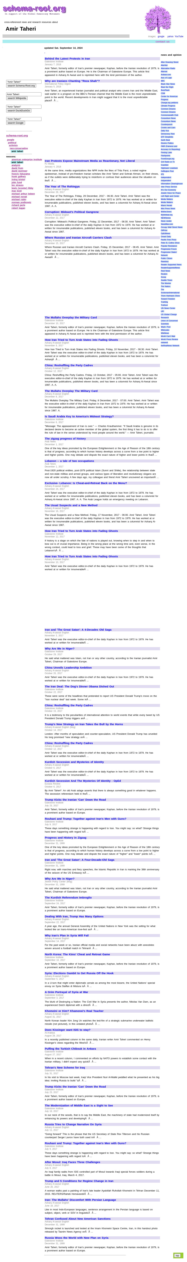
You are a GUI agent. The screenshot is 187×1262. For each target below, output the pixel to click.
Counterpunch (166, 124)
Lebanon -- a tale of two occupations (69, 461)
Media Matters (167, 199)
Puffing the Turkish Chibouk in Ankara (70, 1048)
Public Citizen (166, 258)
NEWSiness (166, 218)
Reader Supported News (171, 265)
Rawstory (165, 262)
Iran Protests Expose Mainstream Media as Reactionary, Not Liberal (90, 160)
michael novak (19, 196)
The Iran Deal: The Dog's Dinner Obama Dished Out (79, 686)
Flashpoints (165, 156)
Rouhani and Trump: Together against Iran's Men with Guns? (85, 818)
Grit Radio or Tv (168, 162)
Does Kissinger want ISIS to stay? (68, 1029)
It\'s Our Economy (168, 190)
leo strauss (18, 185)
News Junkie (166, 221)
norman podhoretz (21, 202)
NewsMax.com (167, 224)
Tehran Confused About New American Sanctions (78, 1218)
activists (13, 145)
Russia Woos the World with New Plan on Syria (76, 1237)
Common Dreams (168, 109)
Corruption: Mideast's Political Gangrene (72, 212)
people (10, 140)
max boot (17, 191)
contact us (163, 41)
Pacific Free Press (168, 240)
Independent (166, 177)
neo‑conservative (19, 148)
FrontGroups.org (167, 159)
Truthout (164, 305)
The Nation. (166, 286)
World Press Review (169, 339)
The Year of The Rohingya (62, 186)
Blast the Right (167, 87)
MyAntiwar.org (166, 215)
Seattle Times (166, 280)
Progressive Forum (169, 249)
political (12, 142)
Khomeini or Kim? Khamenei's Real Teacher (74, 1011)
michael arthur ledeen (23, 194)
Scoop (163, 277)
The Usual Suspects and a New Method (71, 505)
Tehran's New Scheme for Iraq (65, 1067)
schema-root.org (17, 135)
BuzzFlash (165, 90)
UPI (162, 311)
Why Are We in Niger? (60, 648)
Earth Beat (165, 140)
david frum (17, 168)
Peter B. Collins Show (170, 243)
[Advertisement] (75, 129)
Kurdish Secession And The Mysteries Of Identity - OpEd (83, 780)
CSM (163, 93)
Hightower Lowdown (169, 168)
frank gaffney (19, 176)
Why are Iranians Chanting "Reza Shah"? (72, 81)
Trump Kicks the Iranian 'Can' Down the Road (75, 799)
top (177, 1255)
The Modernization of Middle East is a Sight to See (79, 1105)
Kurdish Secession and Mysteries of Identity (74, 762)
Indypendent (166, 181)
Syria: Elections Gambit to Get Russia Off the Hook (79, 973)
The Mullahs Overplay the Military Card (71, 317)
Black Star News (168, 84)
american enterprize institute (27, 159)
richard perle (18, 205)
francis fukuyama (21, 174)
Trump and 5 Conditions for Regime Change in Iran (79, 1181)
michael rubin (19, 199)
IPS (162, 174)
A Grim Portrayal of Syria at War (66, 992)
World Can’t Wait (168, 336)
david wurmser (19, 171)
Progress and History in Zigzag (65, 837)
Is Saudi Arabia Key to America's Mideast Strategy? (79, 416)
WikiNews (165, 333)
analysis (16, 165)
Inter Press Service (169, 187)
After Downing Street (169, 62)
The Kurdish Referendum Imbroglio (68, 897)
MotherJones (166, 212)
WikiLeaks (165, 330)
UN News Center (168, 308)
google (161, 36)
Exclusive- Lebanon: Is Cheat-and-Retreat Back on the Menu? (86, 483)
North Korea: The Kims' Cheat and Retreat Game (77, 954)
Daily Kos (165, 131)
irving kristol (18, 179)
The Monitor (166, 283)
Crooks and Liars (168, 128)
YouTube (179, 36)
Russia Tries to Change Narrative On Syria (73, 1124)
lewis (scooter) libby (22, 188)
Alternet (164, 72)
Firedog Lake (166, 153)
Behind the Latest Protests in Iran (67, 58)
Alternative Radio (168, 68)
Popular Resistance (169, 246)
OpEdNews (165, 234)
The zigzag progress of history (65, 438)
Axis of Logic (166, 78)
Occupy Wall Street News (171, 227)
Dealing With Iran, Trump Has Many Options (74, 916)
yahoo (170, 36)
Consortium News (168, 118)
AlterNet (164, 65)
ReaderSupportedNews (170, 268)
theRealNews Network (170, 346)
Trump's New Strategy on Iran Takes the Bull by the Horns (84, 724)
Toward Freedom (168, 299)
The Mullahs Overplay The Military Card (71, 391)
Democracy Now (168, 134)
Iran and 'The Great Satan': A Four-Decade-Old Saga (80, 859)
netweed (164, 343)
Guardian (164, 165)
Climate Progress (168, 106)
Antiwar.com (166, 75)
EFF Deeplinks (167, 137)
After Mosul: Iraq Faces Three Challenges (72, 1162)
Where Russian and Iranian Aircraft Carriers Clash (78, 237)
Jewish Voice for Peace (171, 193)
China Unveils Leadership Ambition (68, 667)
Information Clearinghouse (172, 184)
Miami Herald (166, 205)
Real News (165, 271)
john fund (17, 182)
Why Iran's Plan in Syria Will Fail (67, 935)
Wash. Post (165, 327)
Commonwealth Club (169, 115)
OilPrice (164, 230)
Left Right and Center (170, 196)
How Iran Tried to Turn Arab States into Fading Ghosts (81, 339)
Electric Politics (167, 143)
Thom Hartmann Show (170, 296)
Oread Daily (166, 237)
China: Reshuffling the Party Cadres (69, 365)
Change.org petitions (169, 103)
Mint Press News (168, 209)
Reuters (164, 274)
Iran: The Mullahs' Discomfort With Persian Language (80, 1199)
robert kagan (18, 208)
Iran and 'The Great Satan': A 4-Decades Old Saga (78, 629)
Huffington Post (167, 171)
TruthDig (164, 302)
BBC (163, 81)
